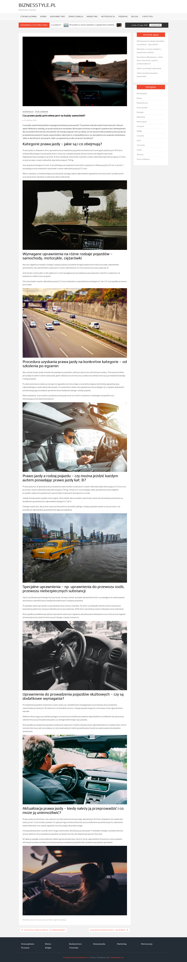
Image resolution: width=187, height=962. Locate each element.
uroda (139, 150)
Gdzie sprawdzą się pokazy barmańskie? (147, 74)
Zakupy (63, 920)
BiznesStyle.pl (37, 5)
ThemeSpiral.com (116, 957)
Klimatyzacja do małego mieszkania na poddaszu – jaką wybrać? (150, 42)
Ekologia (140, 112)
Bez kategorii (142, 93)
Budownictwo (57, 16)
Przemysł (123, 16)
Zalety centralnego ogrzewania (149, 68)
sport (139, 140)
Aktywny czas (28, 920)
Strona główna (29, 16)
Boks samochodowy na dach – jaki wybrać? (108, 930)
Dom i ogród (53, 920)
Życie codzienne (41, 111)
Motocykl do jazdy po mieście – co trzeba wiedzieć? (44, 930)
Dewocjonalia (76, 16)
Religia (134, 16)
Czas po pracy (41, 920)
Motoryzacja (108, 16)
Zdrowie (140, 154)
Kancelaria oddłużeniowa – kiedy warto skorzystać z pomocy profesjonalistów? (150, 60)
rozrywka (140, 136)
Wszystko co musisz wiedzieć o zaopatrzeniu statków (97, 25)
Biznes (43, 16)
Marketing (92, 16)
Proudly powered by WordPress (75, 957)
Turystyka (147, 16)
